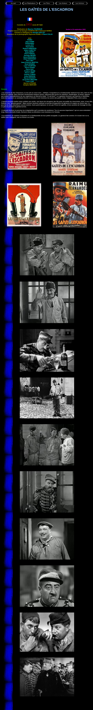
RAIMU (29, 40)
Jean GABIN (29, 41)
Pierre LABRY (30, 73)
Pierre (30, 54)
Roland (30, 48)
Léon (30, 66)
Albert (29, 59)
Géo (29, 60)
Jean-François (29, 62)
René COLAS (47, 34)
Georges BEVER (30, 55)
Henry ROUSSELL (29, 57)
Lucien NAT (30, 45)
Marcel (30, 78)
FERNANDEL (29, 43)
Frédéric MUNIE (29, 71)
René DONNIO (30, 64)
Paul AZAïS (30, 47)
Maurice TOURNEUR (35, 29)
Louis (30, 81)
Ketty (29, 76)
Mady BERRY (30, 52)
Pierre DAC (30, 69)
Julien (30, 50)
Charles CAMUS (29, 74)
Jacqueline (29, 80)
